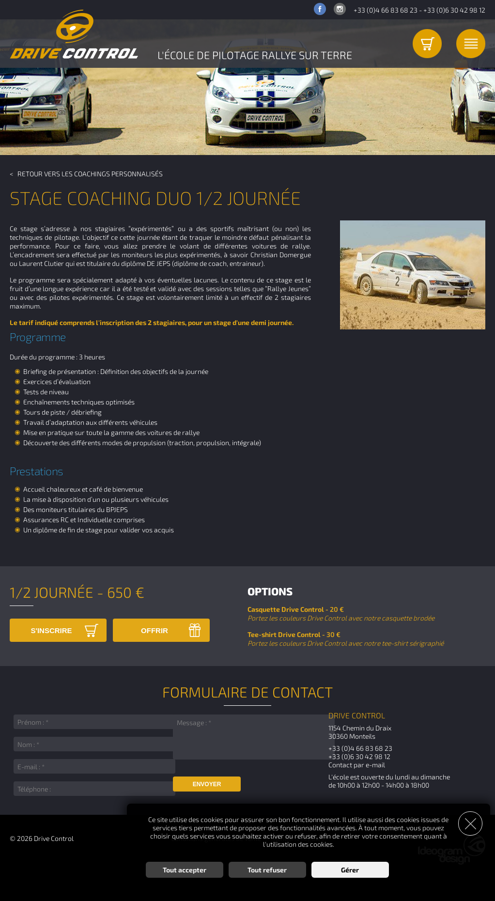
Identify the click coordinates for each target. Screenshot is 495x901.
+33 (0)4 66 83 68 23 (386, 10)
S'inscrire (51, 630)
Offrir (154, 630)
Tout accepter (184, 870)
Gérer (350, 870)
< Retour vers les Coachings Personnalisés (86, 174)
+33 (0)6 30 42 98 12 (454, 10)
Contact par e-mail (356, 765)
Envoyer (207, 784)
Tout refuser (267, 870)
